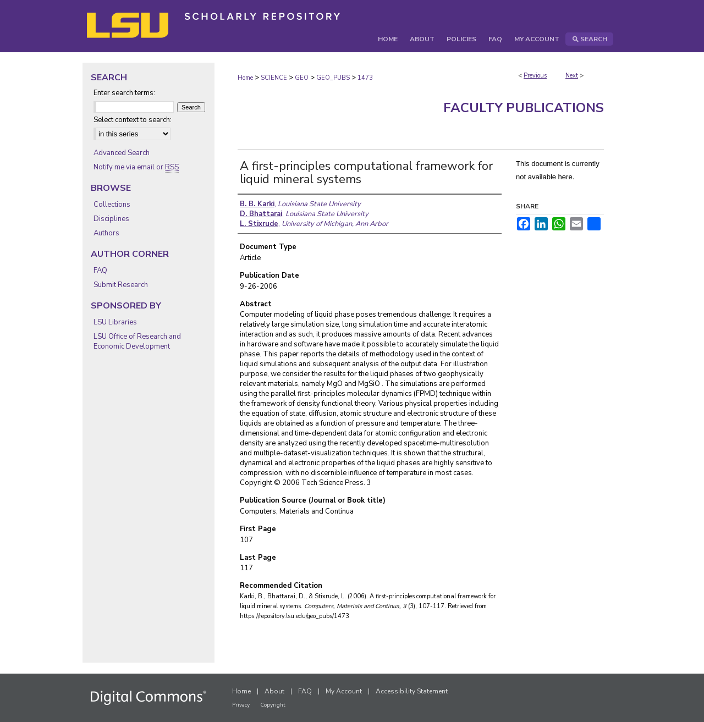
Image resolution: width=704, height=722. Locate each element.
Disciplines (111, 219)
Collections (112, 205)
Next (571, 75)
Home (245, 78)
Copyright (272, 705)
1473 (365, 78)
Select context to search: (133, 120)
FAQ (100, 270)
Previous (535, 75)
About (274, 691)
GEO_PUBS (333, 78)
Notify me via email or (136, 167)
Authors (106, 233)
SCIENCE (274, 78)
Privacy (241, 705)
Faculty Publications (523, 108)
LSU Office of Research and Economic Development (137, 341)
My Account (344, 691)
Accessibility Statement (412, 691)
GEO (302, 78)
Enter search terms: (124, 93)
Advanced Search (122, 153)
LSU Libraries (115, 322)
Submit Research (121, 285)
